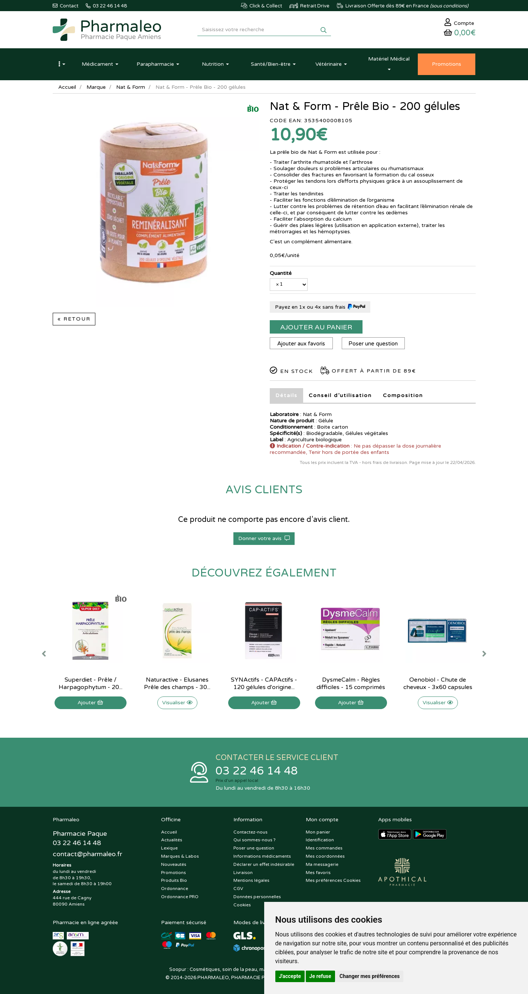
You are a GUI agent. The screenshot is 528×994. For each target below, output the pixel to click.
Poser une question (373, 343)
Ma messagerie (322, 864)
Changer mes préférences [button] (370, 976)
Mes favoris (318, 872)
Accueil (67, 87)
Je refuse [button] (320, 976)
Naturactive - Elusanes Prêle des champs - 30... (177, 683)
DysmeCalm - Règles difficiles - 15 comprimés (351, 683)
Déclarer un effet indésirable (263, 864)
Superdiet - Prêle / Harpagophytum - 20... (90, 683)
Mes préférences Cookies (333, 880)
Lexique (169, 848)
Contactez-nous (250, 832)
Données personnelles (257, 896)
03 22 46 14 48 (257, 771)
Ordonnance (174, 888)
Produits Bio (174, 880)
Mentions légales (251, 880)
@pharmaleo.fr (87, 854)
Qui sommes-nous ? (254, 840)
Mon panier (318, 832)
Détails (286, 395)
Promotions (173, 872)
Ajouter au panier (316, 327)
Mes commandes (324, 848)
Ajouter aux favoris (301, 343)
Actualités (171, 840)
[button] (62, 64)
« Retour (74, 319)
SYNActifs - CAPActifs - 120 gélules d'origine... (264, 683)
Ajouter (90, 702)
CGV (238, 888)
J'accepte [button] (290, 976)
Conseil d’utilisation (340, 395)
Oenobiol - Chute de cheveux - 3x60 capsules (437, 683)
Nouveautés (173, 864)
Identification (320, 840)
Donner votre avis (264, 538)
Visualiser (177, 702)
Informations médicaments (262, 856)
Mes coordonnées (325, 856)
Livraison (243, 872)
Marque (96, 87)
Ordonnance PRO (180, 896)
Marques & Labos (180, 856)
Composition (403, 395)
